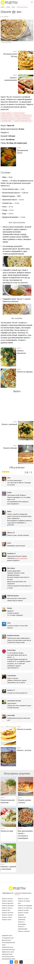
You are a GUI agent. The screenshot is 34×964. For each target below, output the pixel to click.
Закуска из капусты (23, 118)
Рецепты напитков (7, 912)
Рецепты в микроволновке (22, 928)
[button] (32, 2)
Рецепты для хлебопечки (22, 918)
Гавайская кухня (7, 935)
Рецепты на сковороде (25, 905)
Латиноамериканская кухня (8, 944)
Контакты (17, 894)
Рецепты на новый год (25, 908)
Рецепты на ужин (23, 898)
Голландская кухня (8, 938)
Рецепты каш (6, 910)
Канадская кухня (7, 954)
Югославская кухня (8, 956)
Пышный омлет (6, 120)
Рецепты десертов (7, 903)
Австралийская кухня (8, 959)
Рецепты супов (6, 919)
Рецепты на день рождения (23, 914)
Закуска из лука (7, 115)
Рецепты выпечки (7, 898)
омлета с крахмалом (21, 558)
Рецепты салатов (7, 915)
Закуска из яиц (19, 113)
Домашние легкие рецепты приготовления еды (17, 888)
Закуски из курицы (8, 118)
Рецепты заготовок (8, 905)
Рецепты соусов (7, 917)
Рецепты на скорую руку (23, 115)
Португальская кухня (8, 949)
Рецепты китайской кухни (22, 120)
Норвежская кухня (7, 947)
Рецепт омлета (6, 113)
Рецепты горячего (7, 901)
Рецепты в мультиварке (22, 923)
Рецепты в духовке (24, 931)
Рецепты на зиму (23, 910)
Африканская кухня (8, 952)
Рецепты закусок (7, 908)
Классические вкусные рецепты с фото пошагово (9, 2)
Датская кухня (6, 940)
